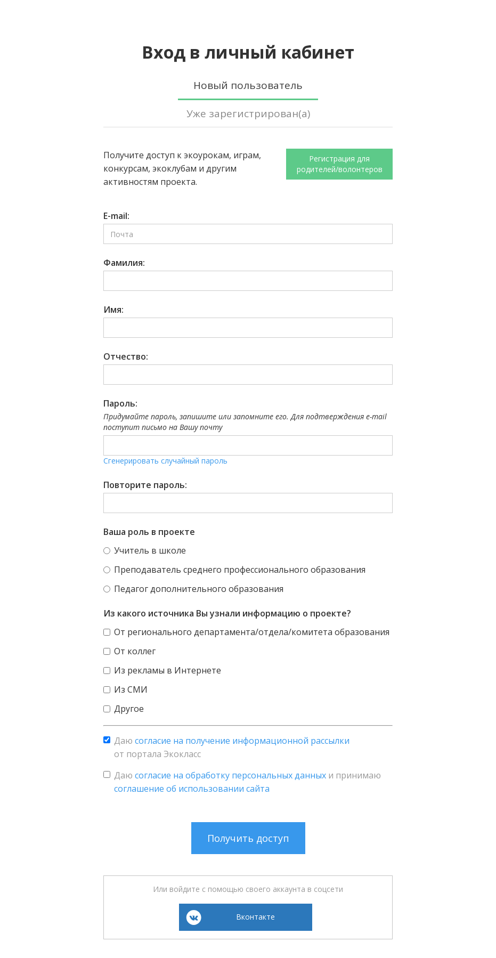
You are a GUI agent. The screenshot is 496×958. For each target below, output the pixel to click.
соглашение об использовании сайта (192, 788)
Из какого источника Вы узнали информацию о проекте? (227, 613)
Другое (129, 708)
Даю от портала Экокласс (231, 747)
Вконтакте (255, 917)
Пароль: (120, 403)
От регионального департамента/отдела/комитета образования (251, 632)
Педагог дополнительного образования (198, 588)
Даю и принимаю (247, 781)
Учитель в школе (150, 550)
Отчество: (125, 356)
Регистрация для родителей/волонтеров (340, 163)
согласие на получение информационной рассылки (242, 740)
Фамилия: (124, 262)
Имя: (113, 309)
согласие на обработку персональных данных (230, 775)
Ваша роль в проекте (149, 531)
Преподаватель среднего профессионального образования (239, 569)
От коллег (135, 651)
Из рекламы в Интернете (167, 670)
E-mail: (116, 215)
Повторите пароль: (145, 485)
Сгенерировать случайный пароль (165, 461)
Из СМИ (131, 689)
